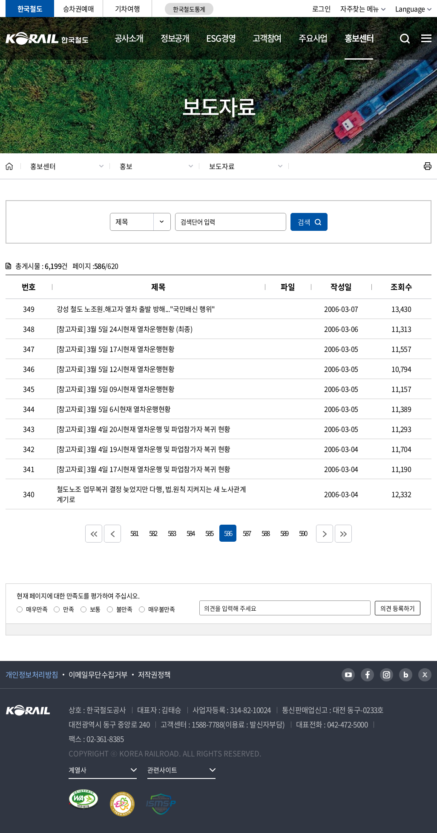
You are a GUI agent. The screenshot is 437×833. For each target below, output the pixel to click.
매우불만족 (161, 609)
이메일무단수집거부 (98, 674)
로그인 (321, 8)
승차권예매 (78, 8)
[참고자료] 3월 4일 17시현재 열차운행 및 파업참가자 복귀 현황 (143, 469)
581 (134, 533)
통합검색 (405, 38)
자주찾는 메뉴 (359, 8)
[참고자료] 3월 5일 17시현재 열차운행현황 (116, 349)
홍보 (126, 166)
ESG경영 (220, 38)
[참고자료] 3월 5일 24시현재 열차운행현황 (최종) (125, 329)
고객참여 (267, 38)
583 (171, 533)
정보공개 (175, 38)
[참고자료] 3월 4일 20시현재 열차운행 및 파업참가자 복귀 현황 (143, 429)
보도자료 (222, 166)
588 (265, 533)
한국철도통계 (189, 9)
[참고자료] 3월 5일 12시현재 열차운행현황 (116, 369)
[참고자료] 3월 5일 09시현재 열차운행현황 (116, 389)
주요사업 (313, 38)
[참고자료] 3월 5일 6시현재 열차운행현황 (114, 409)
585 (209, 533)
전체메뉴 (426, 38)
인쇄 (427, 166)
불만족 (124, 609)
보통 (95, 609)
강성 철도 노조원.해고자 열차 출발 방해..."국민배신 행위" (136, 309)
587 (246, 533)
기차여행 (127, 8)
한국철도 (29, 8)
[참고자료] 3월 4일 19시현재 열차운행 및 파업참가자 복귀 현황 (143, 449)
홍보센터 (359, 38)
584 (190, 533)
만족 (68, 609)
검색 (304, 222)
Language (410, 8)
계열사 (77, 770)
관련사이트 (162, 770)
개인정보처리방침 (32, 674)
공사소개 (129, 38)
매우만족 (36, 609)
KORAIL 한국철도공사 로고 (47, 38)
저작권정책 (154, 674)
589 (284, 533)
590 (303, 533)
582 (153, 533)
